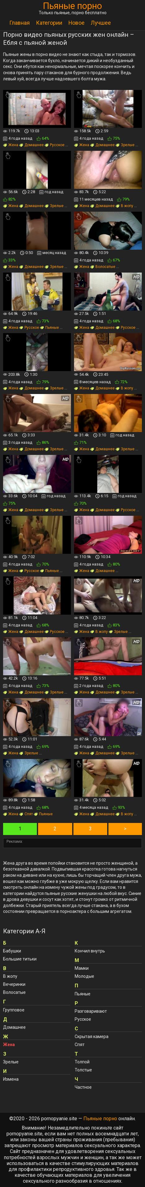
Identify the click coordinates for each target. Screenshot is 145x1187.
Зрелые (125, 145)
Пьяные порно (72, 6)
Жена (10, 145)
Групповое (13, 1009)
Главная (19, 23)
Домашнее (31, 145)
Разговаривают (91, 1011)
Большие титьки (20, 958)
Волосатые (102, 267)
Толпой (82, 1061)
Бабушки (12, 950)
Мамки (82, 968)
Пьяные (49, 327)
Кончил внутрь (90, 950)
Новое (76, 23)
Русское (54, 145)
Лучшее (101, 23)
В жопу (124, 206)
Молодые (84, 976)
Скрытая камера (91, 1036)
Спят (26, 814)
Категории (49, 23)
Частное (83, 1087)
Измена (11, 1079)
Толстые (83, 1069)
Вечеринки (14, 984)
